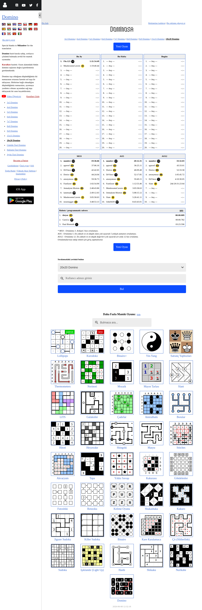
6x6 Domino (12, 116)
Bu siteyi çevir (8, 40)
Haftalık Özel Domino (16, 150)
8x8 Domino (12, 126)
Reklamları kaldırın (156, 23)
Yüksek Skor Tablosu (26, 171)
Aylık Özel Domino (15, 154)
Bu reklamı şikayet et (176, 23)
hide (138, 314)
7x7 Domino (12, 121)
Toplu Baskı (10, 171)
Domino (10, 17)
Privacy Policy (20, 179)
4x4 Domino (12, 107)
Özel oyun (24, 165)
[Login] (5, 6)
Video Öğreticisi (14, 96)
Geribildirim (12, 165)
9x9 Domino (12, 131)
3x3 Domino (12, 102)
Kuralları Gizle (32, 96)
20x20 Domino (13, 140)
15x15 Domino (13, 135)
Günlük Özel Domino (16, 145)
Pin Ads (45, 23)
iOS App (21, 189)
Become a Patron (20, 160)
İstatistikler (21, 173)
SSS (32, 165)
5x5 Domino (12, 112)
